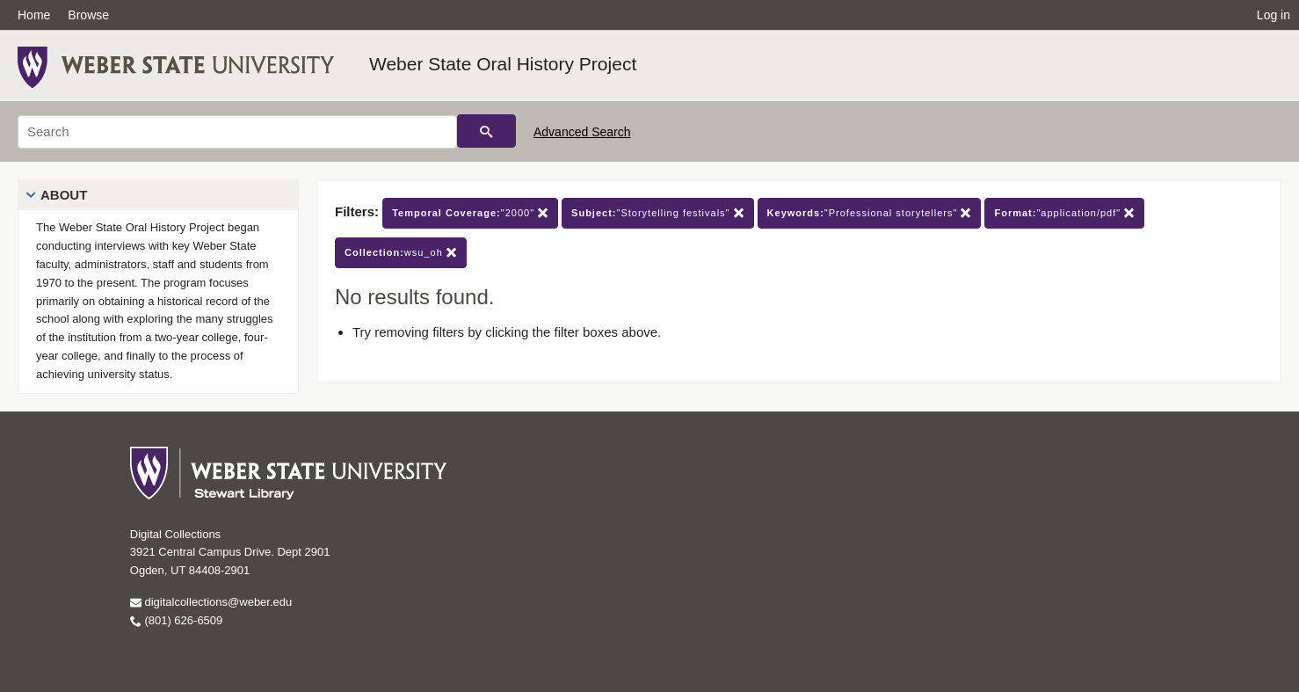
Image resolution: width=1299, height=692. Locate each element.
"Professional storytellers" (869, 213)
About (63, 194)
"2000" (470, 213)
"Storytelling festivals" (657, 213)
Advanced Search (582, 132)
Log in (1273, 15)
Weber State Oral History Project (502, 64)
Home (34, 15)
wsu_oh (401, 253)
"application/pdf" (1064, 213)
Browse (88, 15)
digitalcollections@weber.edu (211, 601)
